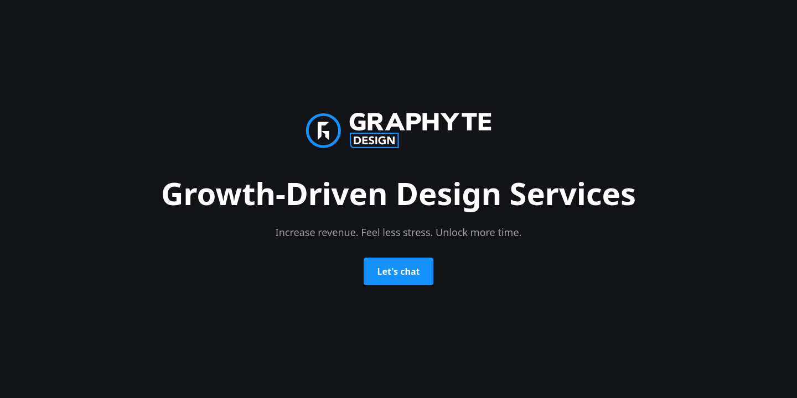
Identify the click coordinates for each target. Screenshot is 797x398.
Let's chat (398, 271)
